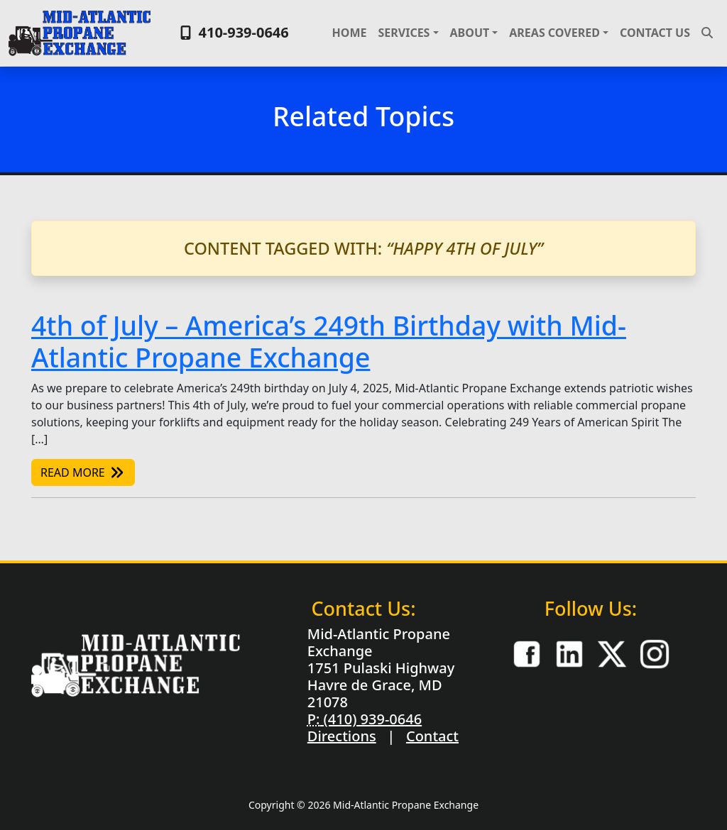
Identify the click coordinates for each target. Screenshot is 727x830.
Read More (83, 472)
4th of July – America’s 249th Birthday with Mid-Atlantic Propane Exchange (328, 341)
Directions (341, 736)
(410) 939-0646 (370, 719)
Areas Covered (554, 32)
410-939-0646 (232, 32)
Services (404, 32)
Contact (432, 736)
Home (349, 32)
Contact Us (655, 32)
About (470, 32)
